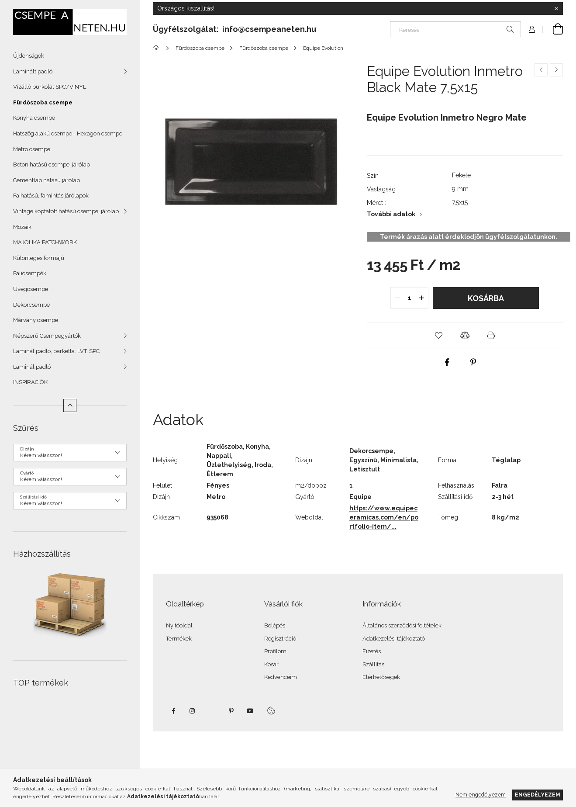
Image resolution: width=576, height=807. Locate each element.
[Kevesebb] (69, 405)
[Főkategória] (157, 48)
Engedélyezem (537, 794)
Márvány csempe (35, 320)
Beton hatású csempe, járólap (51, 164)
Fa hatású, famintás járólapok (51, 195)
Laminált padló (32, 71)
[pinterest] (473, 362)
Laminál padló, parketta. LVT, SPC (56, 351)
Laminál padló (32, 367)
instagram (192, 710)
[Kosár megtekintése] (553, 29)
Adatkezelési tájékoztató (393, 638)
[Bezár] (556, 8)
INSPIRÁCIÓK (30, 382)
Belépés (274, 625)
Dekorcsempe (31, 304)
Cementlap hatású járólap (46, 180)
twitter (211, 710)
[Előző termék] (541, 69)
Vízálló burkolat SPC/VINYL (49, 86)
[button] (438, 335)
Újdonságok (28, 55)
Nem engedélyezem (480, 794)
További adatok (391, 214)
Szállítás (373, 664)
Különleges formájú (38, 258)
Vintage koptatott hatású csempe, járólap (66, 211)
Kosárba (486, 298)
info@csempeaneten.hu (269, 29)
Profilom (275, 651)
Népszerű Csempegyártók (47, 335)
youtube (250, 710)
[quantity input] (409, 297)
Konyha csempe (34, 117)
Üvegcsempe (30, 289)
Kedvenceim (280, 677)
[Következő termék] (556, 69)
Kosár (271, 664)
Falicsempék (29, 273)
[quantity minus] (397, 297)
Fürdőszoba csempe (42, 102)
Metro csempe (31, 149)
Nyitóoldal (179, 625)
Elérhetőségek (381, 677)
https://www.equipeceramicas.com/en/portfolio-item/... (383, 517)
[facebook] (447, 362)
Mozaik (22, 227)
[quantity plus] (421, 297)
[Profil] (532, 29)
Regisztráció (280, 638)
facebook (173, 710)
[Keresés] (455, 29)
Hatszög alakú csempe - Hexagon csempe (67, 133)
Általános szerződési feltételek (401, 625)
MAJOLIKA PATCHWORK (45, 242)
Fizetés (371, 651)
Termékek (179, 638)
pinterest (231, 710)
